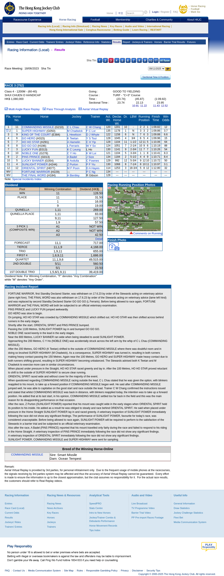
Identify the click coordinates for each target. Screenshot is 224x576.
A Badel (72, 157)
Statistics (106, 42)
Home (110, 13)
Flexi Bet (178, 517)
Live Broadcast (139, 503)
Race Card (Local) (14, 508)
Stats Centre (96, 508)
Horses (158, 42)
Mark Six (195, 12)
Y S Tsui (91, 138)
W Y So (91, 145)
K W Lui (91, 153)
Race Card (22, 42)
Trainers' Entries (54, 42)
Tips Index (94, 530)
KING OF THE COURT (36, 134)
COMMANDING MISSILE (38, 127)
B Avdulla (73, 160)
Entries (10, 42)
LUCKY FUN (30, 149)
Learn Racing (139, 29)
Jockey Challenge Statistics (188, 512)
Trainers (51, 526)
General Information (184, 503)
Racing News (99, 26)
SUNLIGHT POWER (35, 164)
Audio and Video (134, 26)
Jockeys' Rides (73, 42)
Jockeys (51, 522)
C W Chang (93, 127)
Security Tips (153, 570)
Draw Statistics (182, 508)
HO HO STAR (30, 142)
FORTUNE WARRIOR (36, 171)
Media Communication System (190, 522)
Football (195, 9)
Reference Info (91, 42)
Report (126, 42)
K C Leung (73, 149)
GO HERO (28, 138)
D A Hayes (93, 168)
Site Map (69, 570)
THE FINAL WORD (34, 175)
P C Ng (90, 171)
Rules (80, 570)
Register (165, 12)
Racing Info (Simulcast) (76, 26)
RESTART (155, 29)
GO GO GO (29, 145)
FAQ (175, 12)
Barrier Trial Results (174, 42)
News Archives (55, 508)
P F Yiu (90, 164)
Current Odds (36, 42)
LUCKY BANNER (33, 160)
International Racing (158, 26)
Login (155, 12)
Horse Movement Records (103, 525)
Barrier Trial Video (141, 512)
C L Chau (73, 127)
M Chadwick (75, 131)
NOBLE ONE (30, 153)
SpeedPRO (95, 503)
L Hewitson (74, 134)
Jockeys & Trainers (141, 42)
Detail (99, 238)
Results (116, 42)
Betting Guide (121, 29)
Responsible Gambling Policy (101, 570)
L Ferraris (73, 145)
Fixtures (191, 42)
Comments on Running (147, 233)
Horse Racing (198, 6)
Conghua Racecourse (98, 29)
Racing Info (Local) (49, 26)
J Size (90, 157)
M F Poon (73, 168)
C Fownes (92, 160)
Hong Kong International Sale (66, 29)
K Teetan (72, 138)
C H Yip (91, 142)
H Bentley (73, 175)
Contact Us (19, 570)
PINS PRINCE (31, 157)
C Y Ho (71, 153)
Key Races (116, 26)
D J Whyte (92, 134)
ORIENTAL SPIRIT (34, 168)
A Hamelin (73, 142)
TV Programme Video (143, 508)
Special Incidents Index (27, 179)
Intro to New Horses (99, 512)
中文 (120, 13)
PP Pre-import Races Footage (147, 517)
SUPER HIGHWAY (34, 131)
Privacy (125, 570)
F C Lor (91, 131)
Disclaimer (137, 570)
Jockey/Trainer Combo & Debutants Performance (102, 519)
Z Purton (72, 164)
